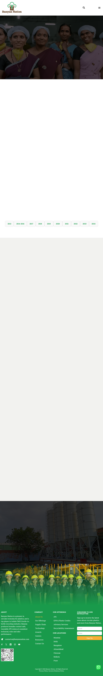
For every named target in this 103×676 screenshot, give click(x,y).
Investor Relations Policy (56, 671)
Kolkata (57, 657)
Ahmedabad (58, 649)
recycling (9, 624)
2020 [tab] (58, 224)
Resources (39, 640)
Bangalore (58, 645)
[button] (99, 7)
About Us (39, 617)
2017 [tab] (31, 224)
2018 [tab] (40, 224)
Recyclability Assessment (64, 628)
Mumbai (57, 638)
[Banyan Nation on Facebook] (2, 644)
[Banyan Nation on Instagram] (15, 644)
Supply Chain (40, 624)
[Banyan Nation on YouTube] (19, 644)
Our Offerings (40, 620)
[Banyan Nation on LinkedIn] (10, 644)
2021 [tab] (66, 224)
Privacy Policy (43, 671)
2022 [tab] (75, 224)
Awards (38, 632)
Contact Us (39, 643)
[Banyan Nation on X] (6, 644)
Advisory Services (61, 624)
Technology (40, 628)
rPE (10, 629)
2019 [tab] (49, 224)
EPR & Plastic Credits (62, 620)
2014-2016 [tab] (20, 224)
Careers (38, 636)
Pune (56, 660)
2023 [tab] (84, 224)
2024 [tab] (93, 224)
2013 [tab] (9, 224)
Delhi (56, 641)
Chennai (57, 653)
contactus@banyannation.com (17, 639)
